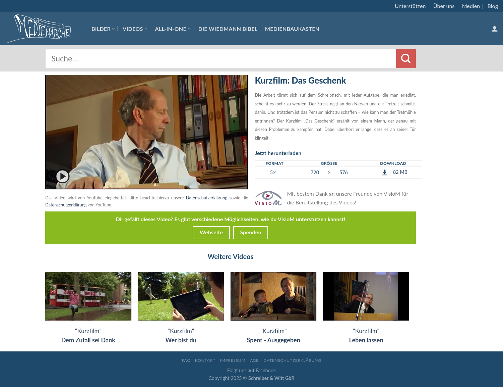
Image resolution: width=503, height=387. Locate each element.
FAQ (186, 360)
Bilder (103, 29)
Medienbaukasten (292, 29)
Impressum (232, 360)
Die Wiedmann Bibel (228, 29)
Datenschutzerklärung (206, 197)
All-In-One (173, 29)
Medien (471, 6)
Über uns (444, 6)
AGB (254, 360)
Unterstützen (410, 6)
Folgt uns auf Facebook (251, 370)
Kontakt (205, 360)
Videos (135, 29)
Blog (493, 6)
